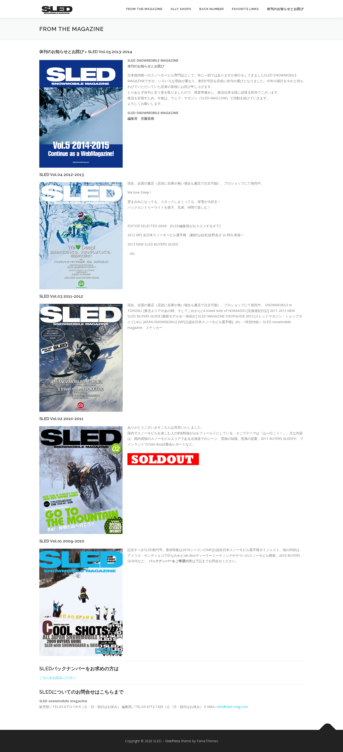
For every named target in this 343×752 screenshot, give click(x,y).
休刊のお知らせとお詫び (285, 9)
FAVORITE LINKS (245, 9)
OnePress (172, 741)
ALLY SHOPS (181, 9)
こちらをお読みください (57, 677)
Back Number (211, 9)
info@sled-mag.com (232, 706)
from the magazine (144, 9)
